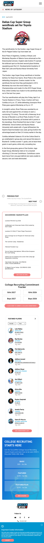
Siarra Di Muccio (20, 420)
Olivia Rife (18, 389)
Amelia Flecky (19, 409)
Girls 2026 (32, 292)
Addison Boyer (19, 369)
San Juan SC (18, 352)
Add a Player (22, 496)
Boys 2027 (11, 299)
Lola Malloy (18, 329)
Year (20, 323)
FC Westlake (18, 382)
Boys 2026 (32, 299)
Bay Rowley (18, 339)
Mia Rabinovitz (20, 349)
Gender (11, 323)
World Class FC (19, 423)
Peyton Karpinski (20, 399)
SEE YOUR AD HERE (22, 274)
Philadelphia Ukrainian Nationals (25, 362)
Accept (7, 540)
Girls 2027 (11, 292)
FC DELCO (17, 403)
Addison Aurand (20, 359)
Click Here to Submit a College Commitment (22, 306)
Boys (3, 17)
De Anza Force (19, 332)
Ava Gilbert (18, 379)
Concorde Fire (19, 413)
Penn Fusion (18, 392)
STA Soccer (18, 342)
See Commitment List (22, 430)
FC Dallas (18, 372)
